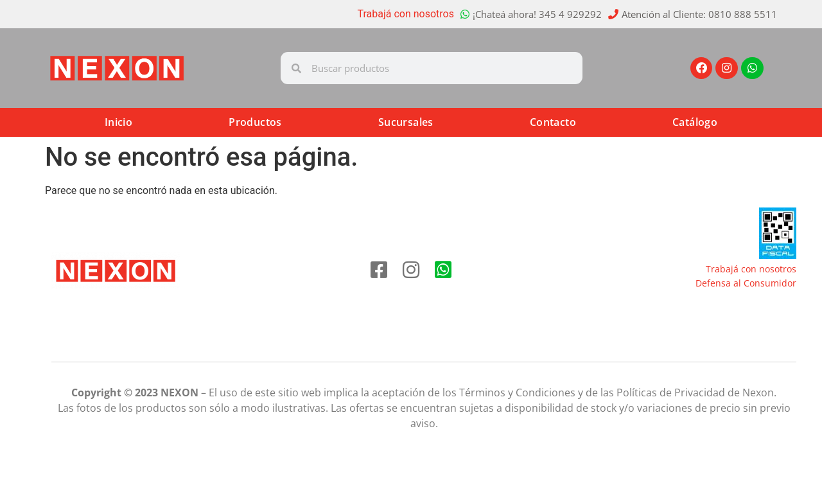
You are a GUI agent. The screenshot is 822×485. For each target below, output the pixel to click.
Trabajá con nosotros (406, 14)
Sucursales (405, 122)
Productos (255, 122)
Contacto (553, 122)
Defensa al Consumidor (745, 283)
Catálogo (694, 122)
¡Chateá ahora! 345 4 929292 (537, 14)
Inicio (118, 122)
